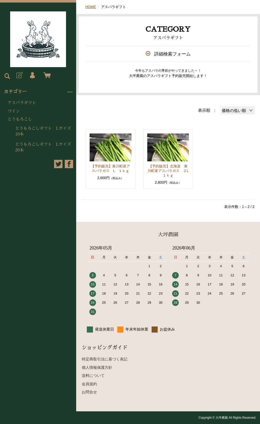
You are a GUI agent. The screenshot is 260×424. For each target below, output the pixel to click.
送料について (93, 375)
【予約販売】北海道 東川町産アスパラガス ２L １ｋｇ (170, 170)
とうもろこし (20, 119)
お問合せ (89, 392)
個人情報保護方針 (97, 367)
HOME (90, 7)
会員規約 (89, 384)
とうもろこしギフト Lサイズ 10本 (45, 131)
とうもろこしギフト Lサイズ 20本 (45, 147)
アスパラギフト (22, 103)
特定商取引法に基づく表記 (104, 359)
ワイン (14, 111)
